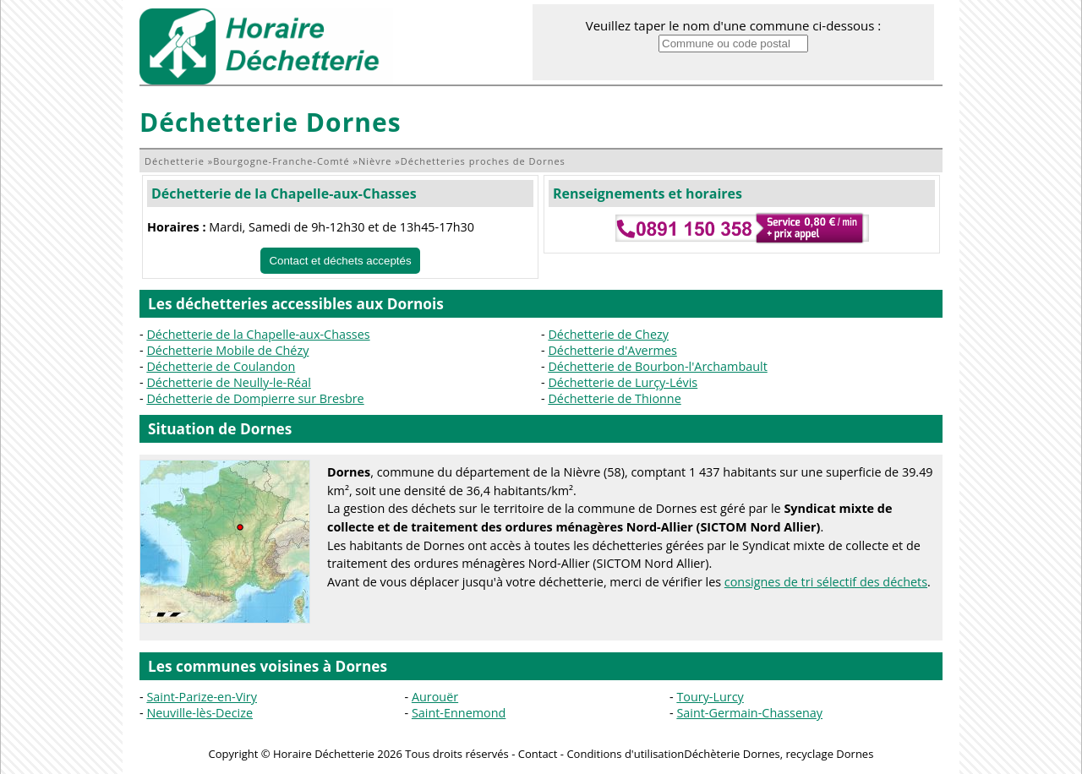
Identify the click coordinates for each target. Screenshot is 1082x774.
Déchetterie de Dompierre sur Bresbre (254, 398)
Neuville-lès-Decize (199, 713)
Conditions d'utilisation (625, 753)
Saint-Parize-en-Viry (201, 697)
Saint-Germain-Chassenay (749, 713)
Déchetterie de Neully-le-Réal (228, 382)
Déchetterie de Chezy (608, 334)
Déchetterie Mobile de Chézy (227, 350)
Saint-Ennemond (458, 713)
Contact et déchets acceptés (340, 260)
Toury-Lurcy (709, 697)
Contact (538, 753)
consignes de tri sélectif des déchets (825, 582)
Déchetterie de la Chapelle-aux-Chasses (284, 193)
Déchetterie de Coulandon (220, 366)
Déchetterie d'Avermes (612, 350)
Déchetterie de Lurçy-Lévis (622, 382)
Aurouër (435, 697)
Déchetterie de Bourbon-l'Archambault (657, 366)
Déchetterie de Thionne (614, 398)
